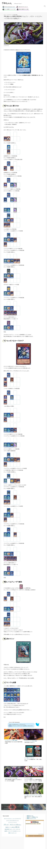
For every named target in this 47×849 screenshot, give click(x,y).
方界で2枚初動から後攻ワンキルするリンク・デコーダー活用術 (13, 780)
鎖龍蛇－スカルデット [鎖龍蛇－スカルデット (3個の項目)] (12, 833)
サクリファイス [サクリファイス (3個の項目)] (7, 818)
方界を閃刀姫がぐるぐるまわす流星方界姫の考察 (13, 743)
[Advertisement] (14, 755)
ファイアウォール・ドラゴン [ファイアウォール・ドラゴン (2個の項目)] (12, 822)
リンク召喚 (13, 14)
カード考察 (26, 758)
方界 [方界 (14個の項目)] (17, 827)
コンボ (6, 778)
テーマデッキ (9, 14)
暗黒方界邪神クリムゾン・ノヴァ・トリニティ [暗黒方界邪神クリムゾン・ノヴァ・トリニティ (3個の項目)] (12, 829)
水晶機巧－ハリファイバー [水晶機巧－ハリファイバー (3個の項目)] (9, 831)
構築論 (16, 14)
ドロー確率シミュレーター (9, 9)
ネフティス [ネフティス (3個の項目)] (16, 820)
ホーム (5, 14)
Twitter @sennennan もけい (9, 7)
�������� (41, 834)
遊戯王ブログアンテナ (31, 818)
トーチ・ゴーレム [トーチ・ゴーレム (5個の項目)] (10, 820)
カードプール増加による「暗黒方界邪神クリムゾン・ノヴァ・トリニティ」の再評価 (33, 780)
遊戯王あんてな (30, 816)
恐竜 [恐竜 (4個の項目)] (13, 827)
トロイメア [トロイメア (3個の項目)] (18, 818)
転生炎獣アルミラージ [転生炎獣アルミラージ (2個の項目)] (17, 831)
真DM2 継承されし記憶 (22, 9)
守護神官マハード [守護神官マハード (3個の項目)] (8, 827)
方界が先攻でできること (29, 742)
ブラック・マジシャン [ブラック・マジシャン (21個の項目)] (11, 825)
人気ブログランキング (22, 7)
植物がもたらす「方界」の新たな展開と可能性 (33, 797)
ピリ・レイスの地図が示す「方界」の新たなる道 (33, 760)
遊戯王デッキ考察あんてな (32, 817)
